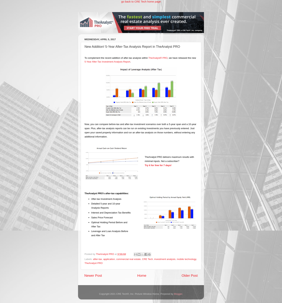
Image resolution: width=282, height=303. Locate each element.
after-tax (97, 259)
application (109, 259)
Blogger (178, 294)
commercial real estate (128, 259)
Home (141, 275)
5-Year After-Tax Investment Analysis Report (107, 61)
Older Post (190, 275)
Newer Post (93, 275)
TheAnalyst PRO (94, 263)
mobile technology (186, 259)
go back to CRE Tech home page (141, 1)
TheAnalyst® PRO (157, 58)
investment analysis (165, 259)
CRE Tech (147, 259)
